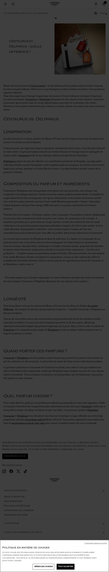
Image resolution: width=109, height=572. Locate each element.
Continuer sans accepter (95, 546)
